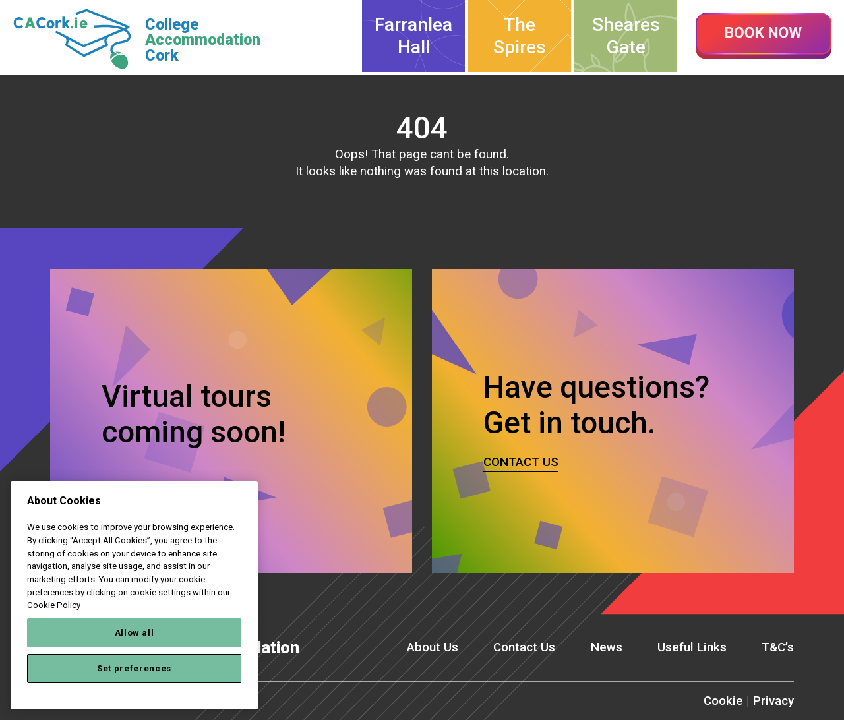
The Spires (519, 36)
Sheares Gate (626, 36)
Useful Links (692, 647)
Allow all (134, 633)
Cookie (723, 700)
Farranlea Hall (413, 36)
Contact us (520, 461)
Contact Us (524, 647)
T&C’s (778, 647)
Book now (763, 36)
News (606, 647)
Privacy (773, 700)
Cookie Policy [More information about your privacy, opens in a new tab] (53, 605)
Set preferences (134, 668)
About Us (432, 647)
